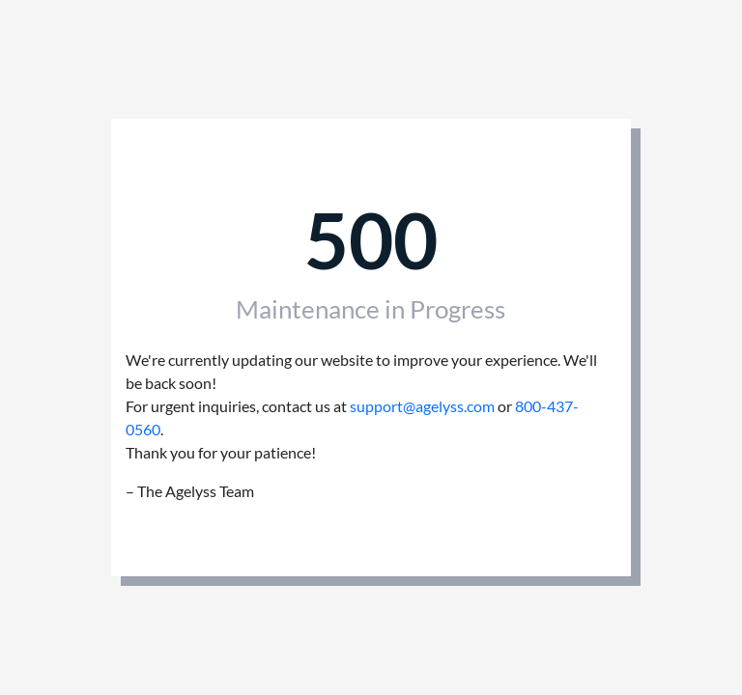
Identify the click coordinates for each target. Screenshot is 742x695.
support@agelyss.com (422, 406)
